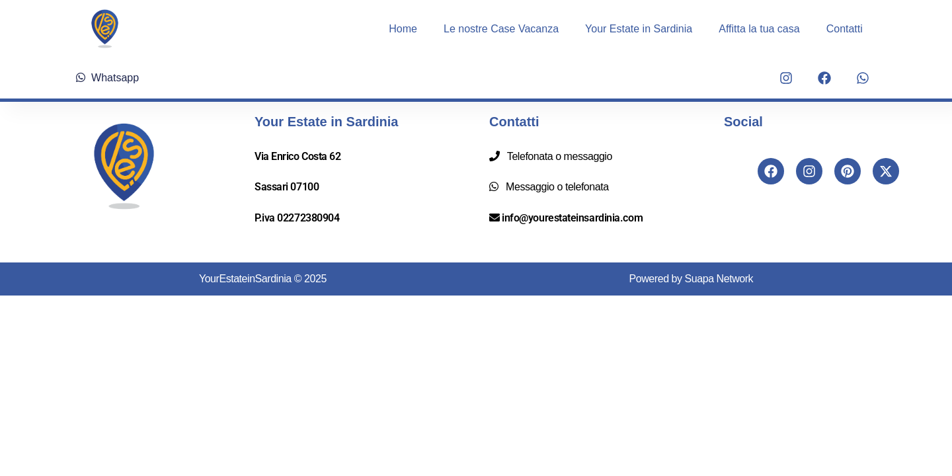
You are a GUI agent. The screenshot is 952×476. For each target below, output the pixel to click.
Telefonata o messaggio (557, 156)
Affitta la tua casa (759, 28)
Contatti (844, 28)
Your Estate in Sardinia (638, 28)
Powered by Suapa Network (691, 278)
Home (403, 28)
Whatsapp (107, 77)
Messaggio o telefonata (554, 186)
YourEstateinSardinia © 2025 (263, 278)
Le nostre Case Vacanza (501, 28)
